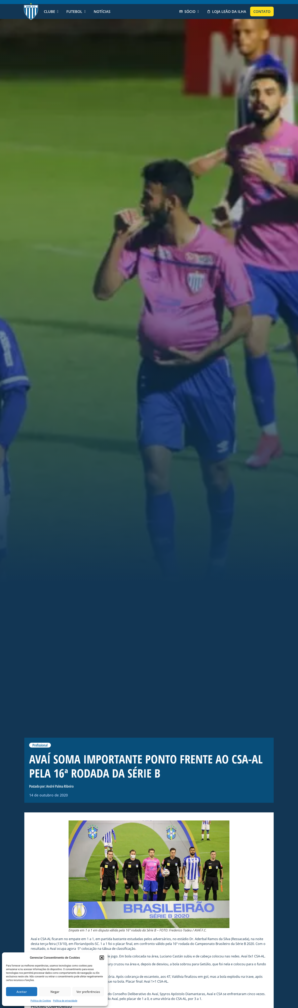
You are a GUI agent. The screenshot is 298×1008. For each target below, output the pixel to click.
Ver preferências (88, 992)
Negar (54, 992)
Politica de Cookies (41, 1000)
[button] (102, 958)
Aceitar (21, 992)
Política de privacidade (65, 1000)
